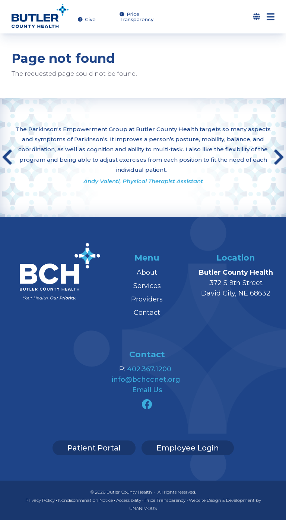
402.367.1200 (149, 369)
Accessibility (128, 500)
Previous (7, 157)
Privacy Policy (40, 500)
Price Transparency (136, 17)
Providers (147, 299)
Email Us (147, 390)
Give (90, 19)
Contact (147, 313)
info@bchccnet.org (146, 379)
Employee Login (187, 447)
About (147, 272)
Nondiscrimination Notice (85, 500)
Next (279, 157)
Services (147, 286)
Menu (276, 16)
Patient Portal (94, 447)
